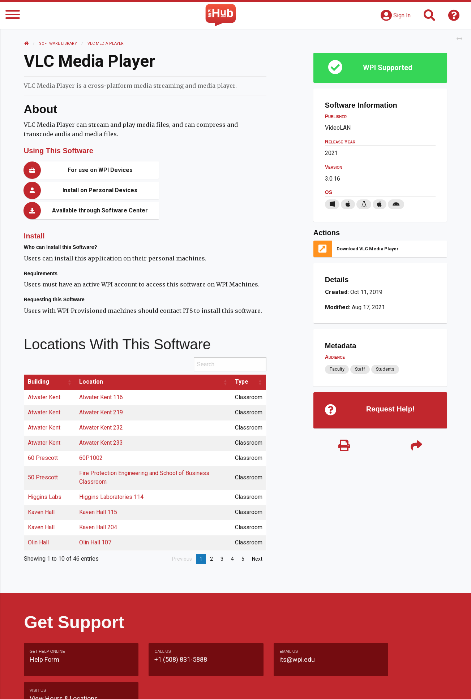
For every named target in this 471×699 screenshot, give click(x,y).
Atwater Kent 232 (101, 407)
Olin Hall (38, 522)
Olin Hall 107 (95, 522)
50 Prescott (43, 457)
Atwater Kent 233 (101, 422)
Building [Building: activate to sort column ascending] (39, 361)
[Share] (416, 446)
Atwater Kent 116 (101, 377)
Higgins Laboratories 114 (111, 476)
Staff (360, 369)
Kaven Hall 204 (98, 507)
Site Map (302, 686)
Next (257, 538)
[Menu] (12, 15)
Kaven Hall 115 (98, 491)
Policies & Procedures (405, 686)
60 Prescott (43, 437)
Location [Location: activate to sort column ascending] (91, 361)
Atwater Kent (44, 377)
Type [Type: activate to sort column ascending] (241, 361)
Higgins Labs (45, 476)
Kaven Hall (41, 491)
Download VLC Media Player (368, 248)
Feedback (266, 686)
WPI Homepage (345, 686)
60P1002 (91, 437)
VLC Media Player (106, 43)
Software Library (58, 43)
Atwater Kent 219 (101, 392)
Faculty (336, 369)
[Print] (344, 446)
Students (385, 369)
